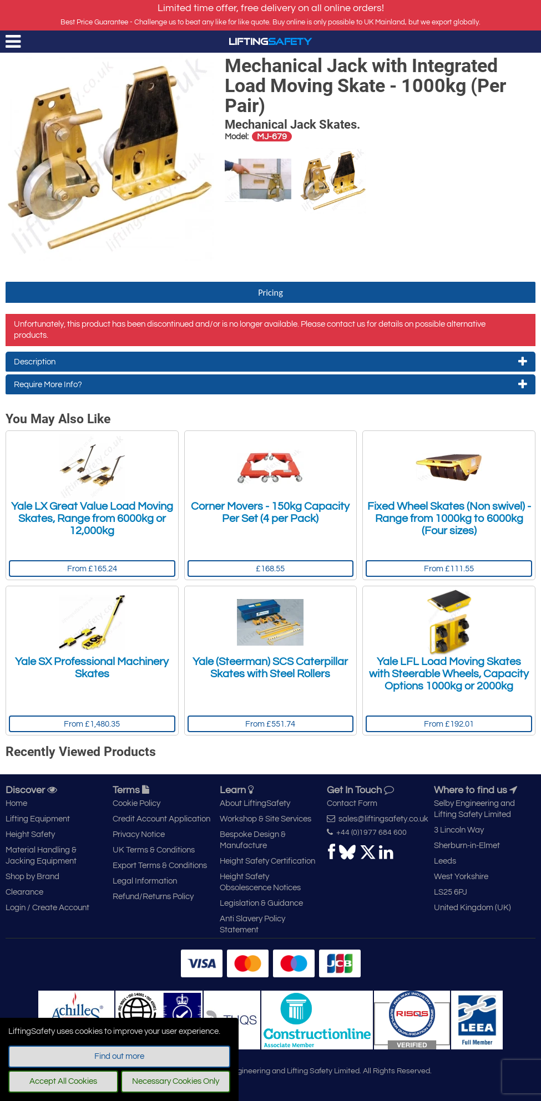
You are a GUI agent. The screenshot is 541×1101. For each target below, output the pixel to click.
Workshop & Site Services (265, 819)
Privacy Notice (139, 834)
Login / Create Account (47, 908)
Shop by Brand (32, 876)
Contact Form (352, 803)
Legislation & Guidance (261, 903)
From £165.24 (92, 569)
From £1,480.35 (92, 724)
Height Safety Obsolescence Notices (260, 882)
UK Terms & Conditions (154, 850)
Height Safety (30, 834)
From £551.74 (270, 724)
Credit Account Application (161, 819)
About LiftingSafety (255, 803)
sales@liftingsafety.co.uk (377, 818)
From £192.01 (449, 724)
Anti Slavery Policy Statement (252, 924)
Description (270, 361)
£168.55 (270, 569)
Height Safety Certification (267, 861)
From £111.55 (449, 569)
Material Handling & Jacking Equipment (41, 855)
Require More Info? (270, 384)
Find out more (119, 1056)
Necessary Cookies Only (175, 1081)
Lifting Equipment (38, 819)
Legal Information (145, 881)
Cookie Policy (136, 803)
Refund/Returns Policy (153, 896)
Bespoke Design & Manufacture (253, 840)
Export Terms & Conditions (160, 865)
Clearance (24, 892)
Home (16, 803)
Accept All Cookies (63, 1081)
